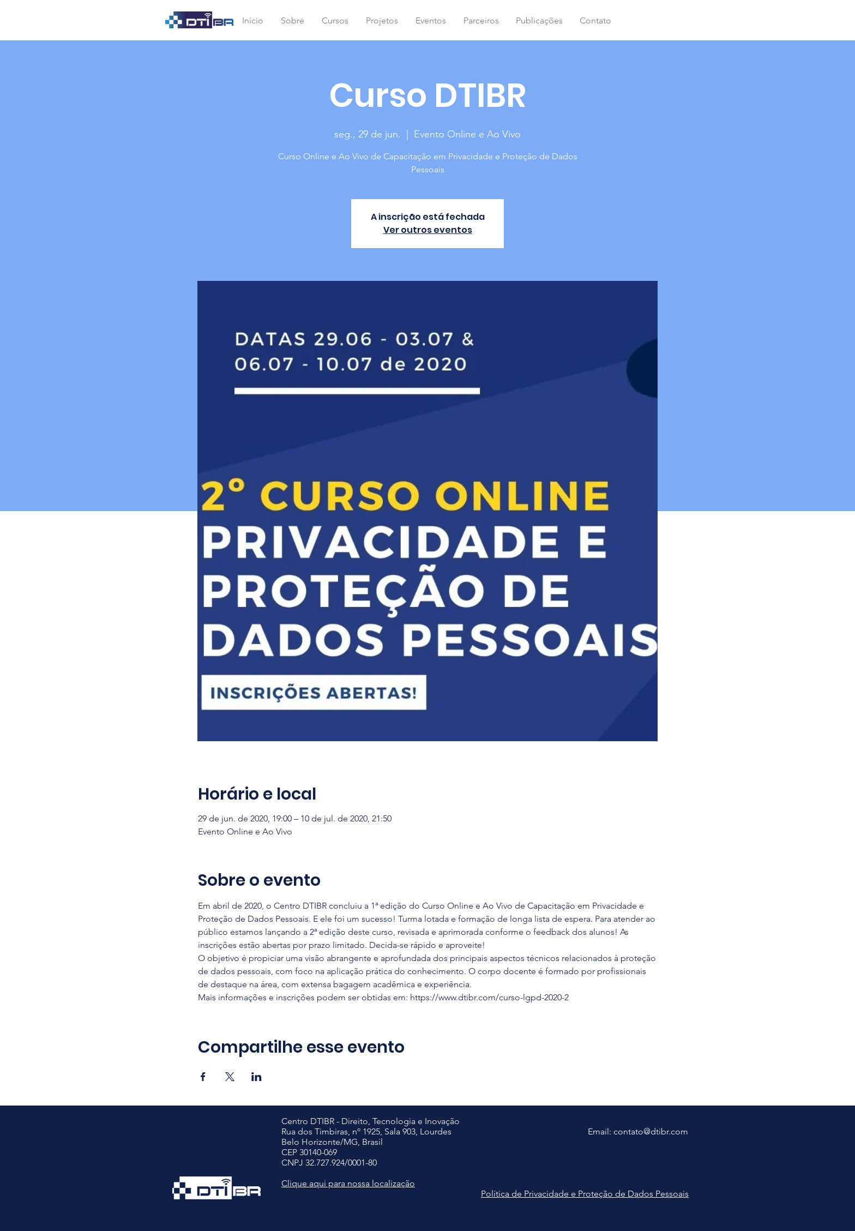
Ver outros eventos (427, 230)
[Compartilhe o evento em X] (230, 1076)
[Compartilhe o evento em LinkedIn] (256, 1076)
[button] (335, 21)
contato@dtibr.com (650, 1131)
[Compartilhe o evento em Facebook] (203, 1076)
